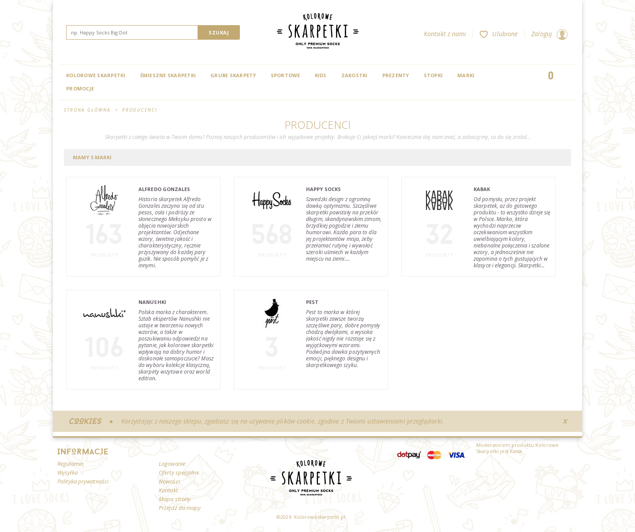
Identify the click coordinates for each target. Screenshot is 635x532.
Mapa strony (174, 499)
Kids (321, 75)
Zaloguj (549, 34)
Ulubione (499, 34)
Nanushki (152, 302)
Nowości (169, 481)
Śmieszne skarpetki (168, 75)
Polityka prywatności (82, 481)
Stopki (433, 75)
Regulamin (70, 464)
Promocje (80, 88)
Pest (312, 302)
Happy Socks (323, 189)
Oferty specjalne (179, 472)
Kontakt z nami (445, 34)
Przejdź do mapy (180, 508)
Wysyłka (67, 472)
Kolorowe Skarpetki (96, 75)
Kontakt (168, 490)
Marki (465, 75)
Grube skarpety (233, 75)
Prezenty (395, 75)
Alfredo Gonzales (164, 189)
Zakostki (354, 75)
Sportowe (285, 75)
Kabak (482, 189)
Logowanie (172, 464)
